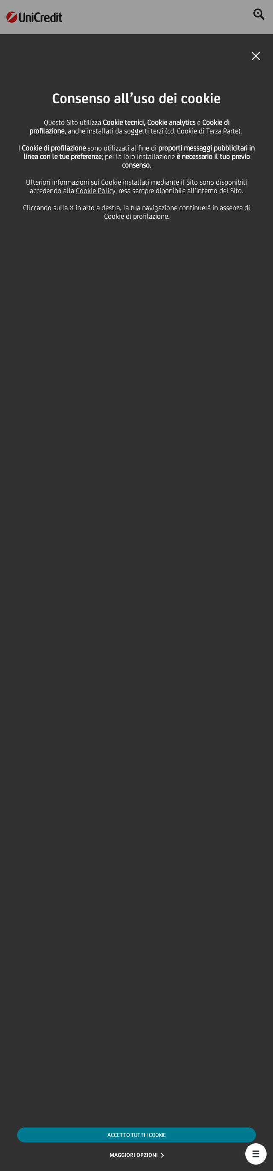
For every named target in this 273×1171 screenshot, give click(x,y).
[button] (256, 1154)
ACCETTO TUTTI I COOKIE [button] (136, 1135)
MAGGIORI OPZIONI (134, 1155)
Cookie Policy (95, 190)
